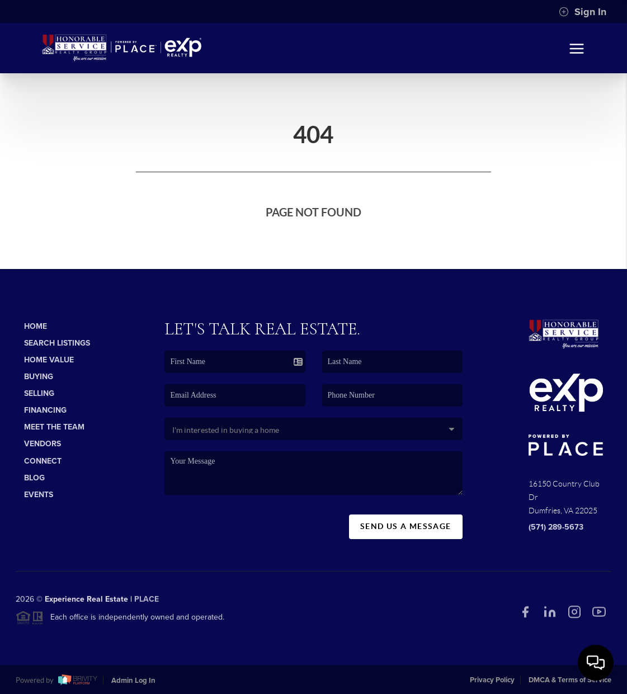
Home (35, 326)
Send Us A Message (405, 526)
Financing (45, 410)
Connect (43, 461)
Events (38, 494)
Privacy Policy (492, 680)
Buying (38, 376)
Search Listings (57, 343)
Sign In (582, 11)
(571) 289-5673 (556, 527)
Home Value (49, 360)
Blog (34, 478)
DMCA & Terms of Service (570, 680)
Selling (39, 393)
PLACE (146, 602)
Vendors (42, 443)
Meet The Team (54, 427)
